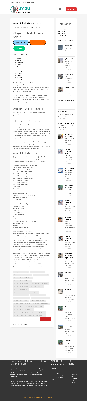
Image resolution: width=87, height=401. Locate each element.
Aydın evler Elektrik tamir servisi (68, 274)
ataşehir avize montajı (38, 272)
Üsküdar (19, 75)
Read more (45, 319)
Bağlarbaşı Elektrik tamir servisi (68, 238)
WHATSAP (19, 48)
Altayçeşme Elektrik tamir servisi (68, 219)
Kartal (18, 67)
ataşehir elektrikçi (38, 286)
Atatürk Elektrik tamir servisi (65, 36)
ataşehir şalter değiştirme (42, 303)
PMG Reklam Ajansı (29, 397)
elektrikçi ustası (62, 34)
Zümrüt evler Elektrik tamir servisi (68, 151)
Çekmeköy (20, 62)
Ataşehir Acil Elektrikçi (22, 272)
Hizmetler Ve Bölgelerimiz (20, 54)
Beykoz (19, 60)
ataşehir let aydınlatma (22, 300)
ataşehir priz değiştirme (38, 300)
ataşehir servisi (20, 306)
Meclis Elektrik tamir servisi (66, 112)
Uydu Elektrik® (21, 42)
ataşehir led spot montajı (23, 298)
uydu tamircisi (62, 30)
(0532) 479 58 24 (31, 2)
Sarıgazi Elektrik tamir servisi (66, 123)
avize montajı (41, 315)
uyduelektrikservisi (36, 27)
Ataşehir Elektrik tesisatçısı (41, 283)
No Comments (47, 324)
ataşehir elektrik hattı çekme (23, 274)
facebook (19, 80)
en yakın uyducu (62, 28)
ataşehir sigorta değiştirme (35, 306)
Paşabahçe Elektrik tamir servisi (68, 291)
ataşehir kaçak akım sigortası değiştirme (27, 292)
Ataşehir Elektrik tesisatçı (23, 283)
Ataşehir (19, 58)
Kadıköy (19, 64)
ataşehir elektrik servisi (41, 274)
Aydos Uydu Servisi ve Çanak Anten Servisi (69, 342)
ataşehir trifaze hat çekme (23, 312)
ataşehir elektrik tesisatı (22, 286)
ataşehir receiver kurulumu (23, 303)
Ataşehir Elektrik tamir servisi (28, 22)
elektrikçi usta (61, 32)
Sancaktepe (20, 71)
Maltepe (19, 69)
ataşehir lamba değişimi (22, 295)
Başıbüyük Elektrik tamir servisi (68, 202)
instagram (19, 77)
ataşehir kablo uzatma (22, 289)
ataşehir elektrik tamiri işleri (24, 280)
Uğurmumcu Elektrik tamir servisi (68, 308)
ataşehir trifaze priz (39, 312)
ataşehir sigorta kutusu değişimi (24, 309)
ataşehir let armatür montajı (41, 298)
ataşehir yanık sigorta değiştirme (25, 315)
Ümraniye (19, 73)
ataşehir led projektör (38, 295)
